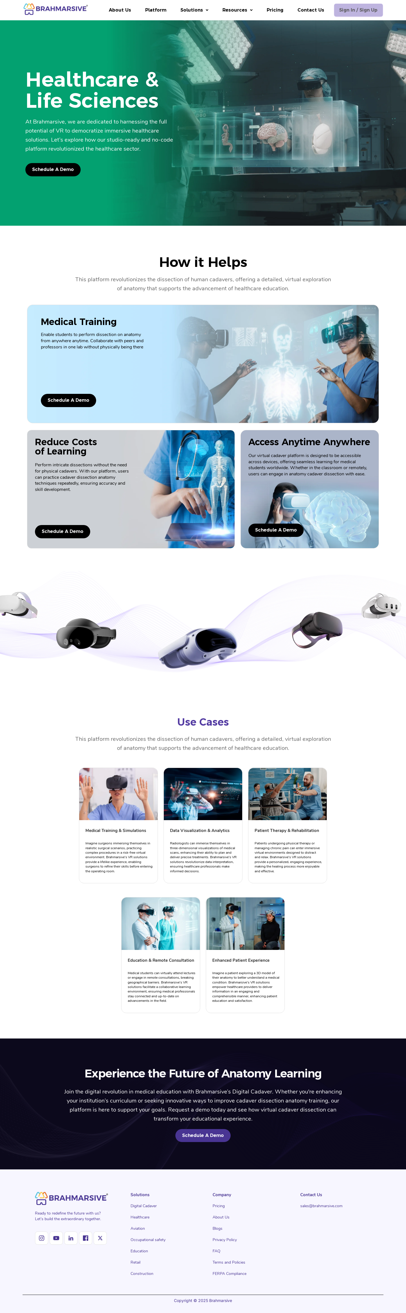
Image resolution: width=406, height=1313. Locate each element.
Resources (234, 10)
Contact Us (307, 10)
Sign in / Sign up (356, 10)
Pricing (271, 10)
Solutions (191, 10)
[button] (191, 10)
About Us (116, 10)
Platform (152, 10)
